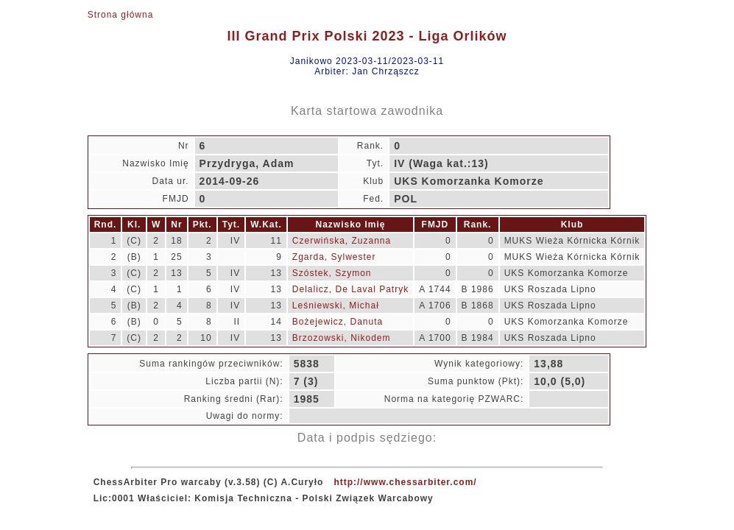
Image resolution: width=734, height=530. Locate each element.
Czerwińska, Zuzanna (341, 241)
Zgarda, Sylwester (334, 257)
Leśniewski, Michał (335, 305)
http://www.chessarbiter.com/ (405, 482)
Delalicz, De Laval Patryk (350, 289)
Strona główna (121, 15)
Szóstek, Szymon (332, 273)
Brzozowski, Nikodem (341, 338)
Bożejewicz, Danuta (337, 322)
